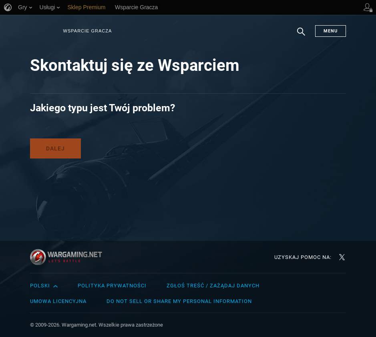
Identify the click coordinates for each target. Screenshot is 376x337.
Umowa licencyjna (58, 301)
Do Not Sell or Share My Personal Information (179, 301)
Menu (331, 31)
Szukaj (301, 35)
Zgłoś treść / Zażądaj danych (213, 286)
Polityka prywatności (112, 286)
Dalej (55, 148)
